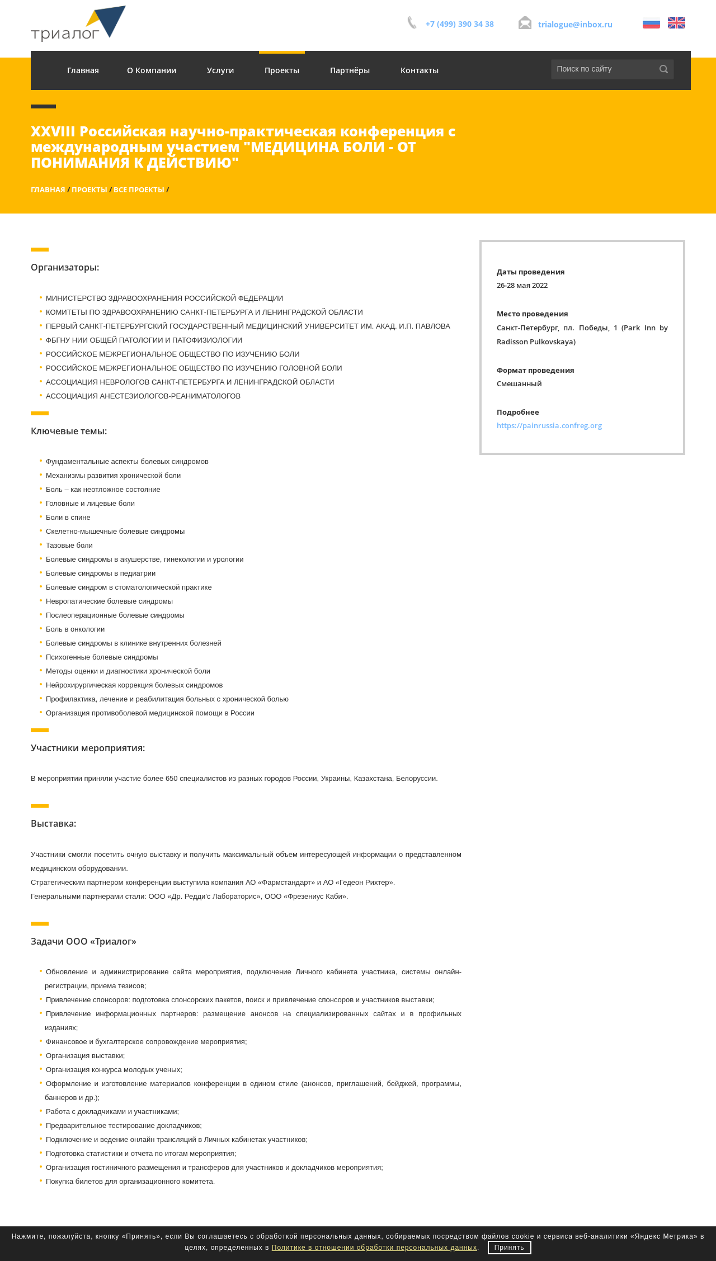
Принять (509, 1247)
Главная (83, 70)
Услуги (220, 70)
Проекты (282, 70)
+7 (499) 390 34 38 (460, 23)
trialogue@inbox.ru (575, 24)
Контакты (420, 70)
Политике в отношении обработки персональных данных (374, 1247)
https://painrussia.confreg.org (549, 425)
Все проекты (139, 189)
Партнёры (350, 70)
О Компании (151, 70)
